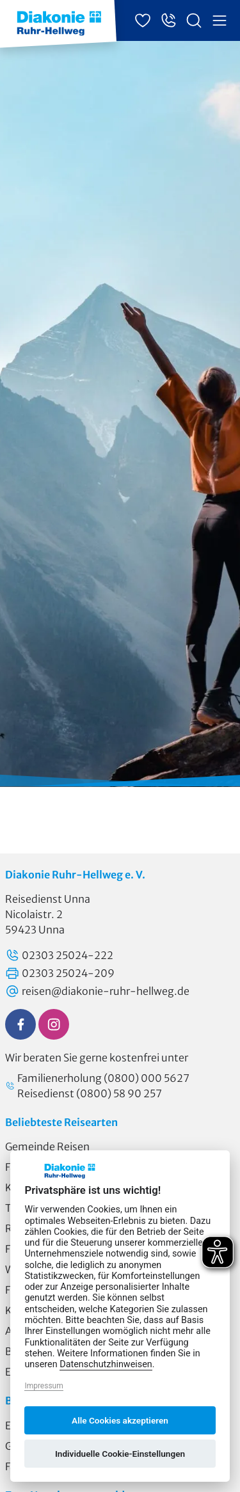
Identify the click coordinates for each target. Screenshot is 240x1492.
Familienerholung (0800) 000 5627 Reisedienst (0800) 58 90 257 (97, 1086)
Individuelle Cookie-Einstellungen (120, 1453)
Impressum (43, 1385)
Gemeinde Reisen (47, 1146)
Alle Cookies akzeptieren (120, 1420)
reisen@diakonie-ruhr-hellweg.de (97, 991)
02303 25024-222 (59, 955)
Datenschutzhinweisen (106, 1364)
